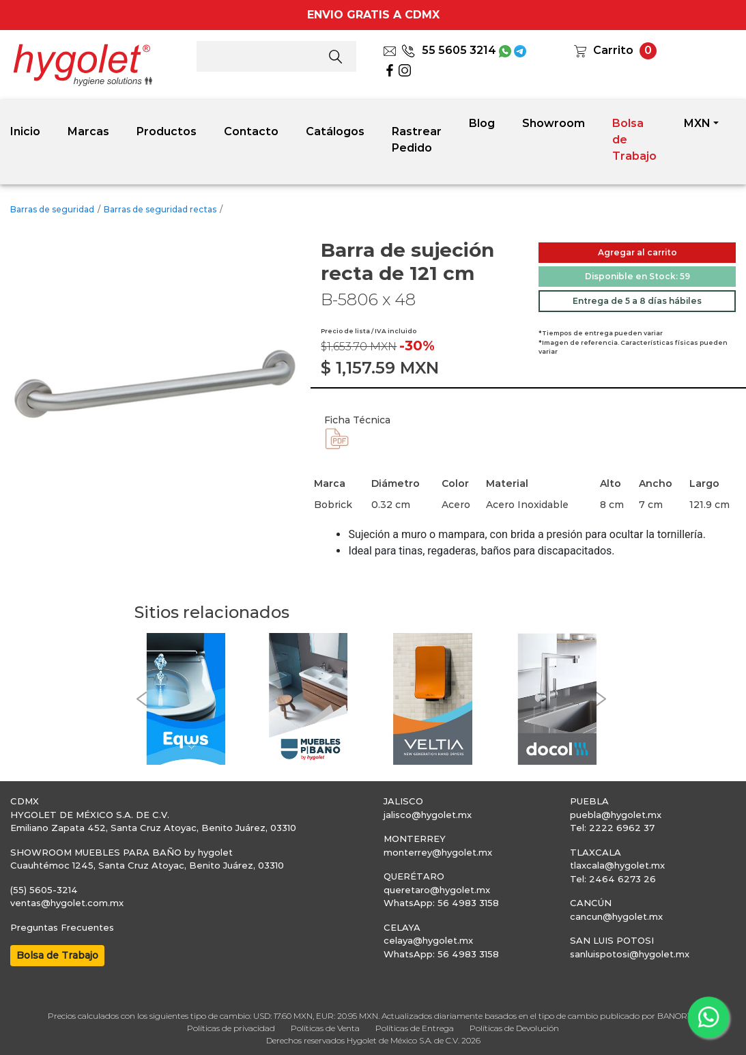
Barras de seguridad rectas (160, 209)
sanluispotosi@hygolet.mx (629, 953)
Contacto (251, 131)
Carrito (613, 50)
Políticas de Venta (325, 1028)
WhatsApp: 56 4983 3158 (441, 902)
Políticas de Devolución (514, 1028)
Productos (167, 131)
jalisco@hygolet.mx (428, 814)
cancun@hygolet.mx (616, 916)
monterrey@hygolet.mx (438, 852)
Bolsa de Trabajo (634, 140)
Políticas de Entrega (414, 1028)
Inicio (25, 131)
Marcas (88, 131)
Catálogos (335, 131)
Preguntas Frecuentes (62, 927)
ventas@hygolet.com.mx (67, 902)
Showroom (553, 123)
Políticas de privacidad (231, 1028)
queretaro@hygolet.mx (437, 889)
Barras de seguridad (52, 209)
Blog (482, 123)
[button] (141, 699)
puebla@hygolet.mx (615, 814)
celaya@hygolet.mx (428, 940)
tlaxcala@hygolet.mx (617, 865)
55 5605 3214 (449, 50)
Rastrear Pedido (417, 139)
